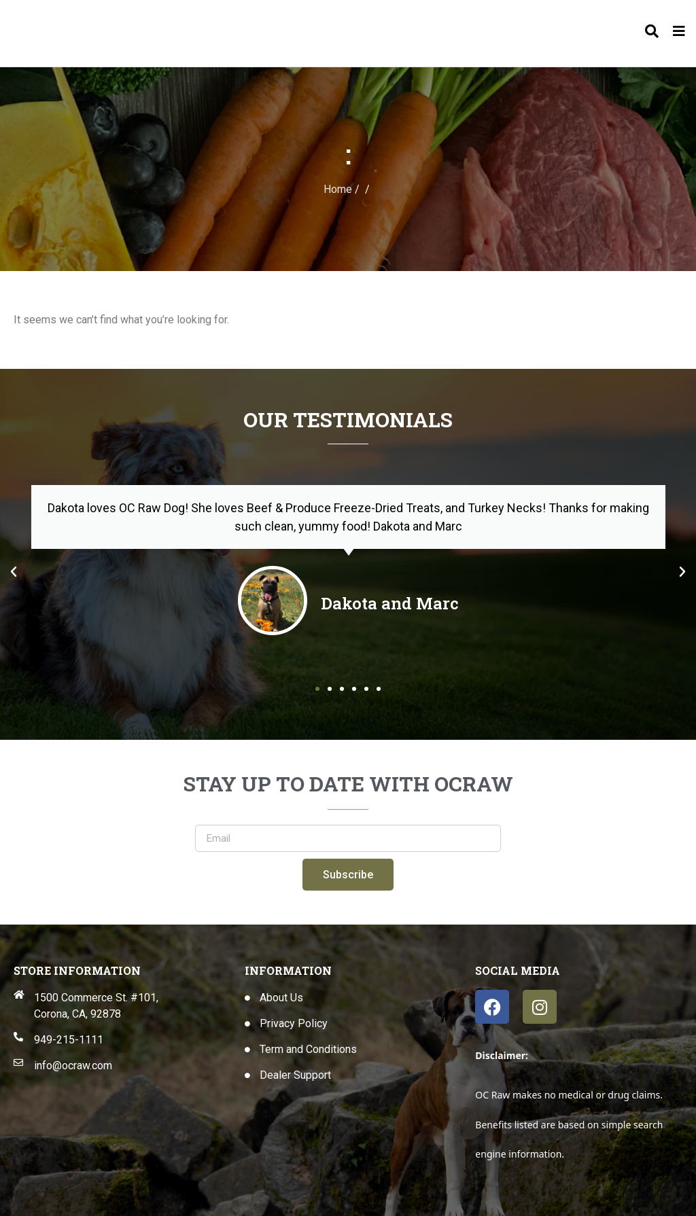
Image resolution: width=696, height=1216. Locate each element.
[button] (13, 572)
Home (338, 189)
